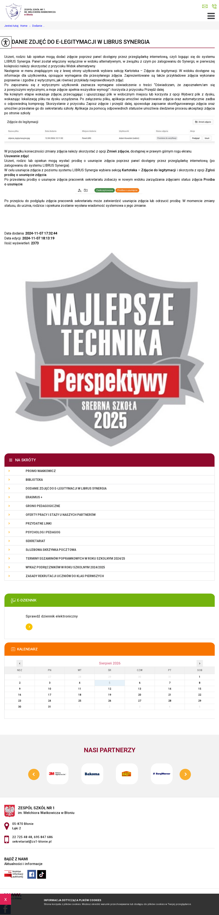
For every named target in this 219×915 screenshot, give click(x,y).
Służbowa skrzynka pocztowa (51, 549)
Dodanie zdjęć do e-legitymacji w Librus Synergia (77, 42)
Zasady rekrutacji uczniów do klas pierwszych (65, 576)
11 (79, 688)
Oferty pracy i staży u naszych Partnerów (61, 514)
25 (79, 700)
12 (109, 688)
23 (19, 700)
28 (169, 700)
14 (169, 688)
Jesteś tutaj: (12, 26)
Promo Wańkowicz (41, 471)
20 (139, 694)
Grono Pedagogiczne (43, 506)
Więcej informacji (29, 626)
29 (199, 700)
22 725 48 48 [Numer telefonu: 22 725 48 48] (22, 837)
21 (169, 694)
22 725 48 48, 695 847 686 (214, 6)
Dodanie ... (36, 26)
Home (23, 26)
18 (79, 694)
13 (139, 688)
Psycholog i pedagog (43, 532)
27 (139, 700)
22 (199, 694)
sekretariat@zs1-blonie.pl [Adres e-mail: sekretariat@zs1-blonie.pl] (32, 841)
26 (109, 700)
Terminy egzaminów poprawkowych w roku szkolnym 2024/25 (75, 558)
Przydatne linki (39, 523)
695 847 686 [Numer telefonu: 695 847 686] (43, 837)
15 (199, 688)
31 (49, 706)
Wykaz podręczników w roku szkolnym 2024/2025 (65, 567)
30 (19, 706)
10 (49, 688)
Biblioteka (34, 479)
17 (49, 694)
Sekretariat (35, 541)
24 (49, 700)
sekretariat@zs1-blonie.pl (205, 6)
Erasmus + (34, 497)
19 (109, 694)
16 (19, 694)
